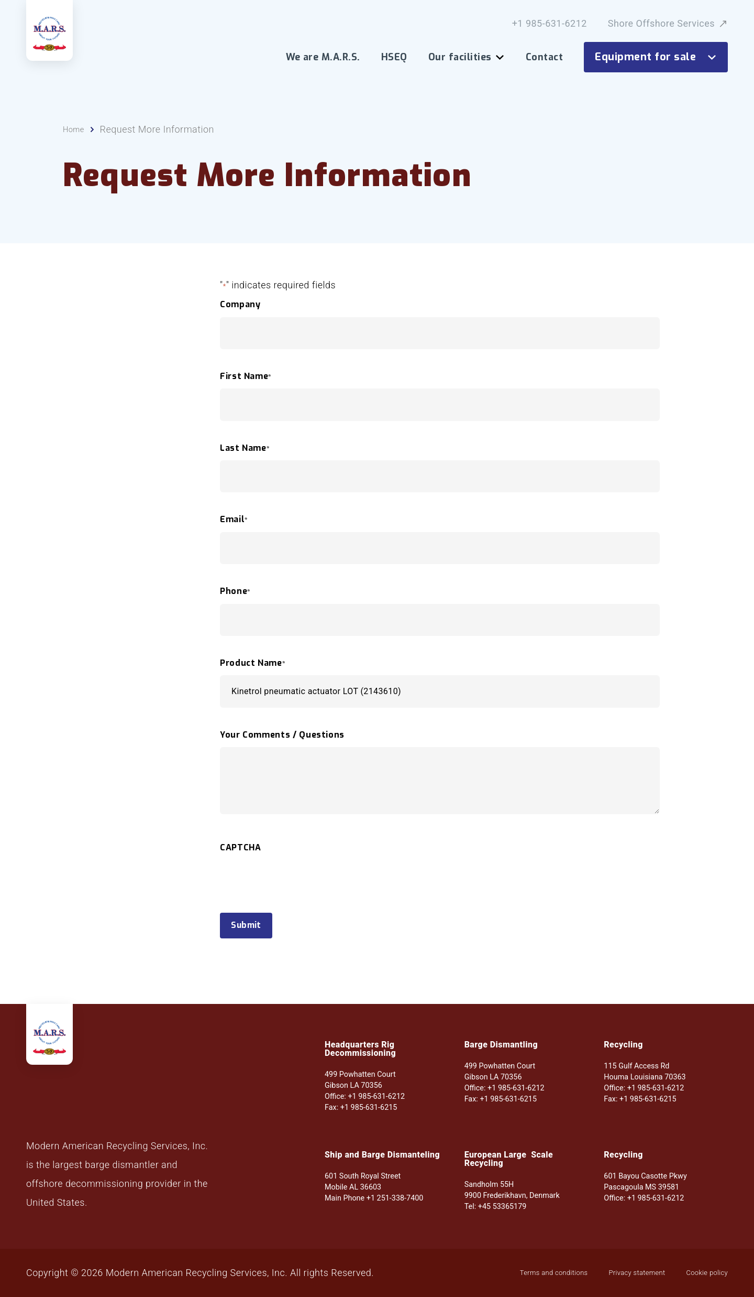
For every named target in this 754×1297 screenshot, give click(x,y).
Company (240, 320)
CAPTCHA (240, 863)
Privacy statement (609, 1273)
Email (234, 535)
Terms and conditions (501, 1273)
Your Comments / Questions (282, 750)
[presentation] (299, 915)
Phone (235, 607)
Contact (544, 57)
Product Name (252, 679)
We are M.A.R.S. (323, 57)
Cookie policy (699, 1273)
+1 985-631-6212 (549, 23)
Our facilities (466, 57)
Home (76, 145)
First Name (246, 392)
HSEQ (394, 57)
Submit (254, 943)
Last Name (245, 464)
